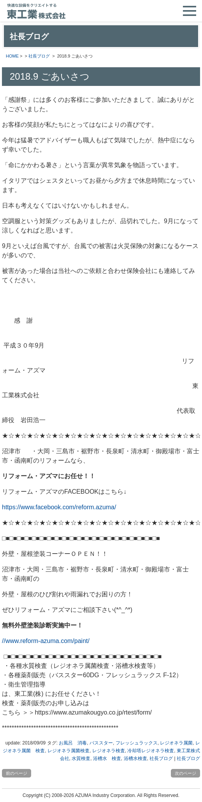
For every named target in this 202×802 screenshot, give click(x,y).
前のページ (16, 773)
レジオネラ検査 (108, 750)
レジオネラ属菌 (176, 743)
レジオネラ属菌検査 (68, 750)
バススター (101, 743)
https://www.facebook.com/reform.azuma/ (59, 507)
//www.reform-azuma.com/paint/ (46, 641)
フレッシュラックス (137, 743)
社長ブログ (39, 56)
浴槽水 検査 (107, 758)
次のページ (185, 773)
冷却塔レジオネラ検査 (150, 750)
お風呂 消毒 (73, 743)
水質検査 (81, 758)
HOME (12, 56)
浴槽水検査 (135, 758)
